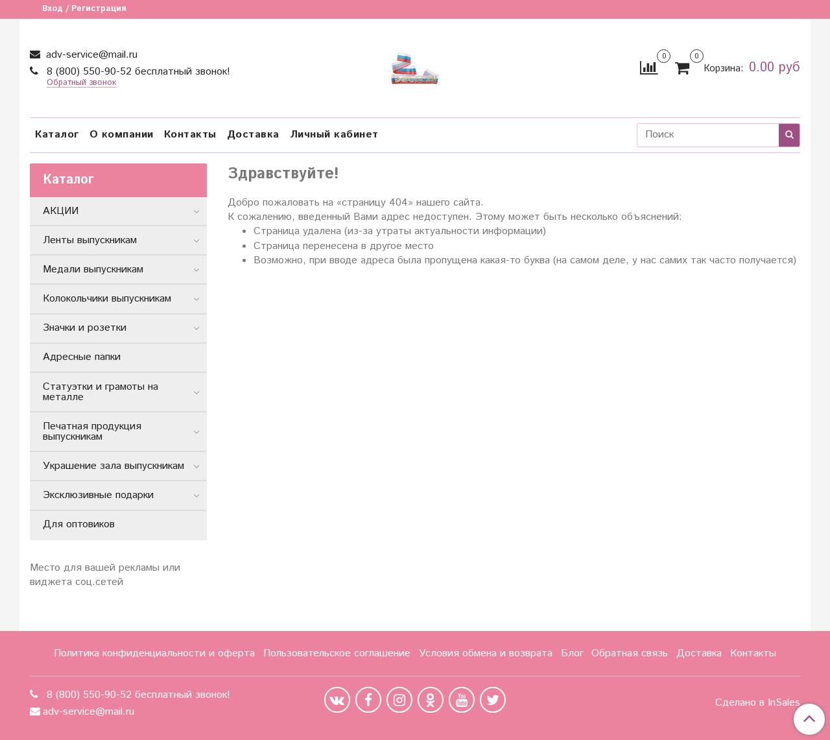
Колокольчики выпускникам (107, 298)
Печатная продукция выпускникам (92, 431)
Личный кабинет (334, 134)
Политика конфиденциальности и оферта (154, 653)
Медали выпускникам (93, 269)
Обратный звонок (81, 83)
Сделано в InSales (757, 703)
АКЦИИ (60, 211)
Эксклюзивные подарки (98, 495)
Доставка (253, 134)
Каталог (57, 134)
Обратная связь (629, 653)
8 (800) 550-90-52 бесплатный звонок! (136, 71)
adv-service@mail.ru (90, 54)
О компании (121, 134)
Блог (572, 653)
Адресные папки (82, 357)
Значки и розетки (84, 327)
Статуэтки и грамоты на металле (100, 392)
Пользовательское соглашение (336, 653)
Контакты (190, 134)
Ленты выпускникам (90, 240)
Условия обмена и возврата (485, 653)
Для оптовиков (79, 524)
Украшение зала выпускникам (113, 466)
